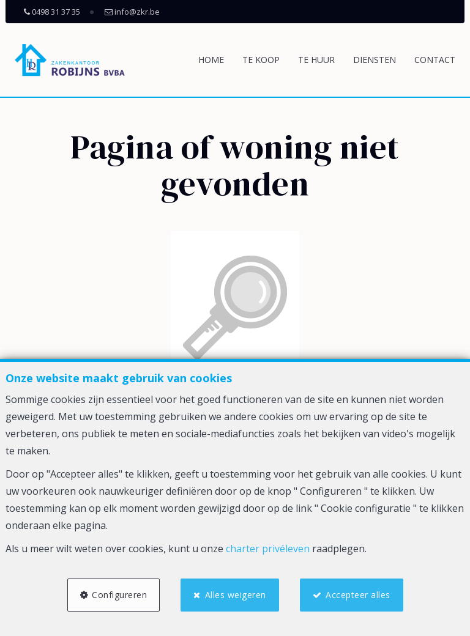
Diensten (374, 59)
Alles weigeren (235, 595)
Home (211, 59)
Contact (434, 59)
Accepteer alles (358, 595)
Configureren (119, 595)
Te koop (261, 59)
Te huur (316, 59)
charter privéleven (268, 548)
